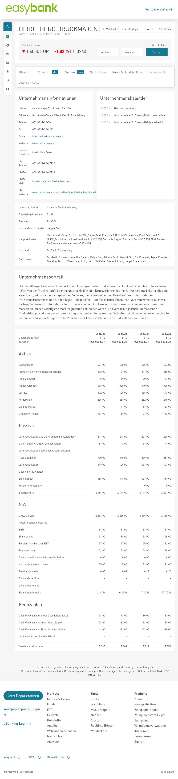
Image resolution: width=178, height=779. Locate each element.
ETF (49, 710)
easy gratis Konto (146, 704)
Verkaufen (132, 52)
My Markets (99, 731)
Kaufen (156, 52)
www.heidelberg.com (44, 143)
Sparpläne (141, 720)
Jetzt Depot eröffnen (23, 695)
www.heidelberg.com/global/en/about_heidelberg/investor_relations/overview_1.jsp (80, 192)
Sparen (139, 741)
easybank (12, 757)
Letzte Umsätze (29, 82)
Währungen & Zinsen (61, 731)
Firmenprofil (157, 72)
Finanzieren (142, 736)
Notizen (96, 715)
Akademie (141, 731)
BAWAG (33, 757)
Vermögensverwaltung (150, 725)
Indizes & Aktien (58, 699)
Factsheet (165, 29)
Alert (148, 29)
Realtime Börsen (102, 725)
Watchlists (98, 704)
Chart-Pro (48, 72)
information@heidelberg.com (48, 136)
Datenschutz (26, 771)
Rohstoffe (54, 720)
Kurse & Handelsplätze (127, 72)
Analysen (74, 72)
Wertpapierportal (158, 9)
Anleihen (53, 725)
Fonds (51, 704)
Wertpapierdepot (146, 710)
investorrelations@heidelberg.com (51, 181)
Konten (139, 699)
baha (153, 671)
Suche (95, 699)
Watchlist (109, 29)
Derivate (53, 715)
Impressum (9, 771)
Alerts (95, 720)
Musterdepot (130, 29)
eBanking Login (17, 723)
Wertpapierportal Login (21, 711)
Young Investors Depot (149, 715)
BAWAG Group (58, 757)
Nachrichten (98, 72)
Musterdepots (100, 710)
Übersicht (25, 72)
